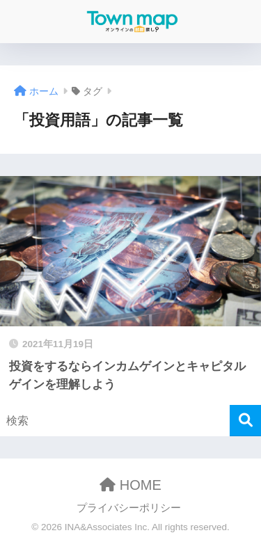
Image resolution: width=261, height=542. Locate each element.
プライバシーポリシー (129, 507)
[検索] (245, 420)
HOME (130, 485)
